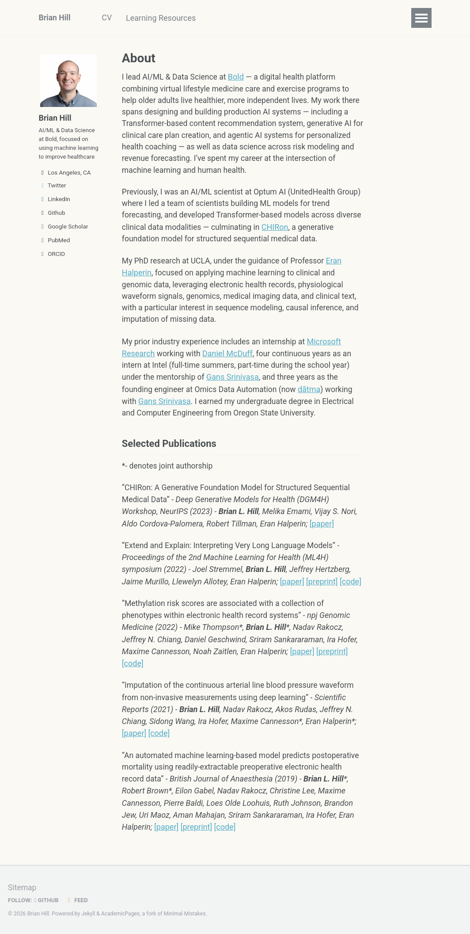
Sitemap (22, 887)
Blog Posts (234, 18)
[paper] (322, 530)
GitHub (47, 900)
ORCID (52, 266)
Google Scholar (63, 239)
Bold (238, 76)
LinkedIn (54, 211)
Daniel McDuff (229, 358)
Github (52, 225)
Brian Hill (55, 18)
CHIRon (306, 230)
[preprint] (322, 588)
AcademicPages (121, 914)
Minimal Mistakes (186, 914)
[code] (350, 588)
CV (108, 18)
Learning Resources (164, 18)
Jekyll (88, 914)
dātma (314, 394)
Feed (78, 900)
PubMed (54, 252)
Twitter (52, 198)
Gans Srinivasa (234, 382)
